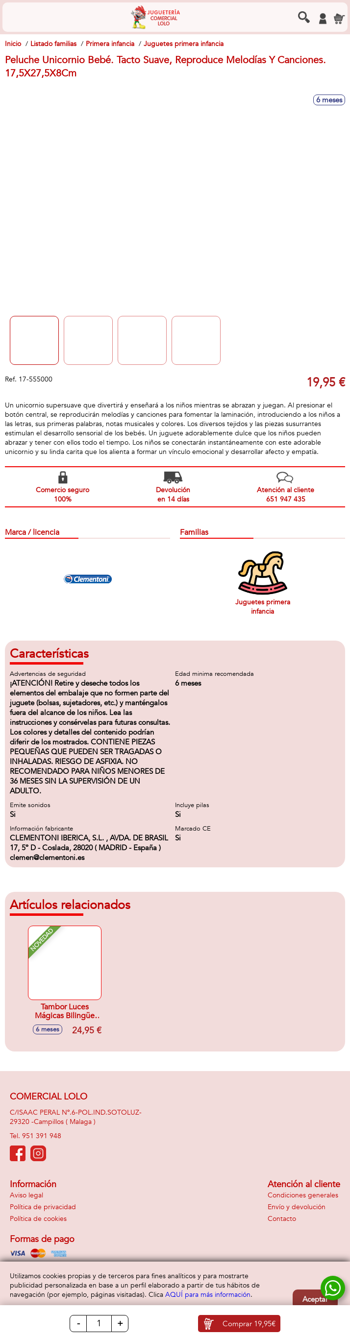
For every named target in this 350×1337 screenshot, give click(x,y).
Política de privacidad (43, 1207)
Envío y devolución (296, 1207)
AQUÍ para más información (207, 1294)
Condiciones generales (303, 1195)
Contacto (282, 1218)
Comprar (249, 1324)
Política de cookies (38, 1218)
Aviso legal (26, 1195)
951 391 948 (41, 1136)
